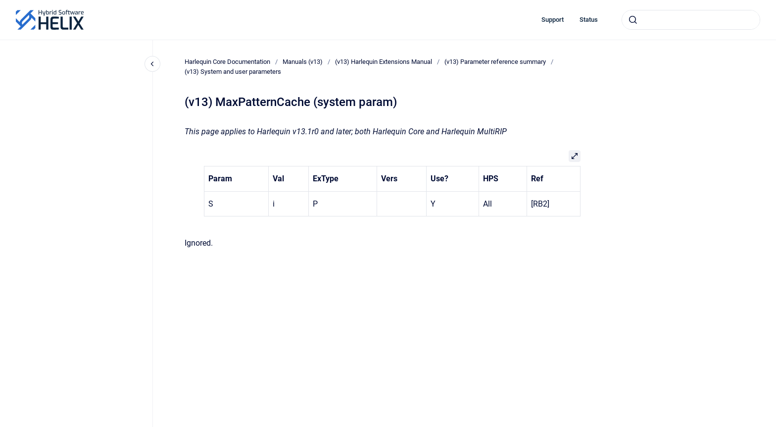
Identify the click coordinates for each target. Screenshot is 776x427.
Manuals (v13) (303, 61)
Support (552, 19)
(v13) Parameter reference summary (495, 61)
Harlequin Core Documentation (227, 61)
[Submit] (633, 20)
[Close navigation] (152, 64)
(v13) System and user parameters (233, 71)
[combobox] (691, 19)
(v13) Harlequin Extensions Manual (383, 61)
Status (589, 19)
